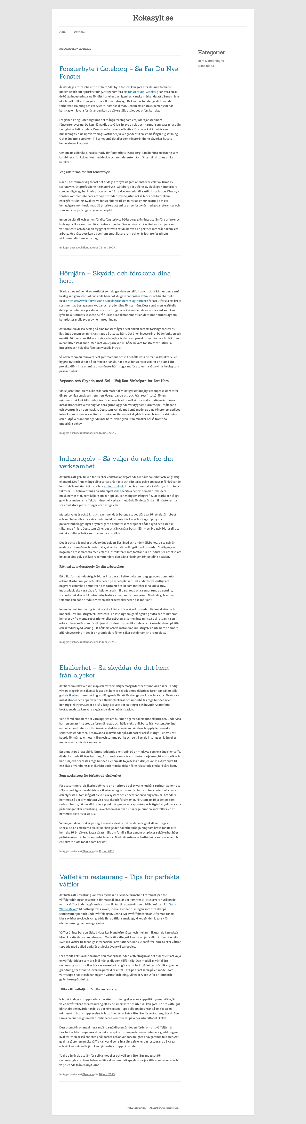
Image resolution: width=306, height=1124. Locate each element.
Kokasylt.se (153, 18)
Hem (62, 31)
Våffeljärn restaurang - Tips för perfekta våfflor (119, 880)
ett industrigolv (114, 486)
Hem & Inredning (209, 61)
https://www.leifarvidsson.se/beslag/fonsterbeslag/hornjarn (108, 301)
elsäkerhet (72, 695)
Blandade (88, 247)
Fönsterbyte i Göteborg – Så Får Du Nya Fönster (119, 72)
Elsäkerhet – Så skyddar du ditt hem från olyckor (114, 671)
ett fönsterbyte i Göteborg (141, 92)
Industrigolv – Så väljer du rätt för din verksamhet (116, 462)
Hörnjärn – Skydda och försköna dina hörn (115, 277)
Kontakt (79, 31)
